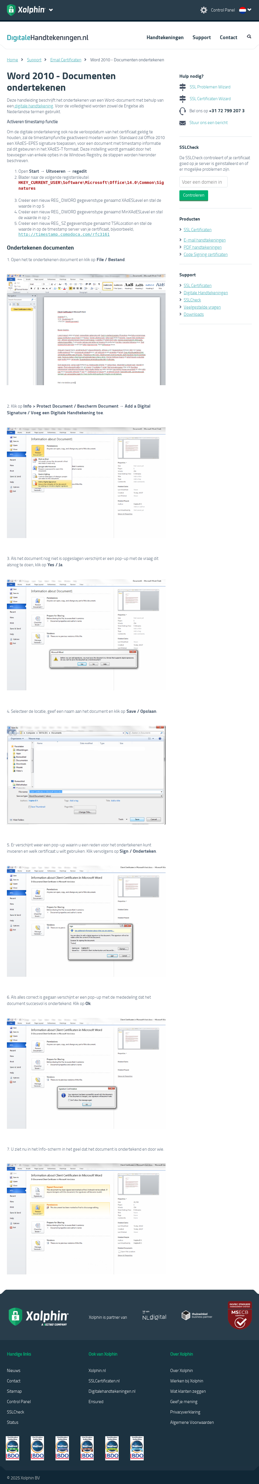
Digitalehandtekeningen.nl (112, 1391)
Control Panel (19, 1401)
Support (202, 37)
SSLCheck (192, 300)
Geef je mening (183, 1401)
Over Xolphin (181, 1370)
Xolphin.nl (97, 1370)
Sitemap (14, 1391)
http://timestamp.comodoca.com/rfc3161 (64, 234)
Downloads (194, 314)
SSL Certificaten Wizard (205, 98)
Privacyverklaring (185, 1412)
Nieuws (13, 1370)
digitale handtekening (33, 106)
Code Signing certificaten (206, 254)
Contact (228, 37)
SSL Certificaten (198, 229)
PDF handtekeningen (203, 247)
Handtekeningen (165, 37)
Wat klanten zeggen (188, 1391)
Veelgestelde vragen (202, 307)
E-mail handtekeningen (205, 240)
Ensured (96, 1401)
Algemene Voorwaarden (192, 1422)
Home (12, 59)
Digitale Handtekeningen (206, 292)
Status (12, 1422)
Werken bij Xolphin (186, 1381)
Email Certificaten (65, 59)
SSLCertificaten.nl (104, 1381)
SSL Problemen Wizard (205, 87)
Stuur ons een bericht (203, 122)
